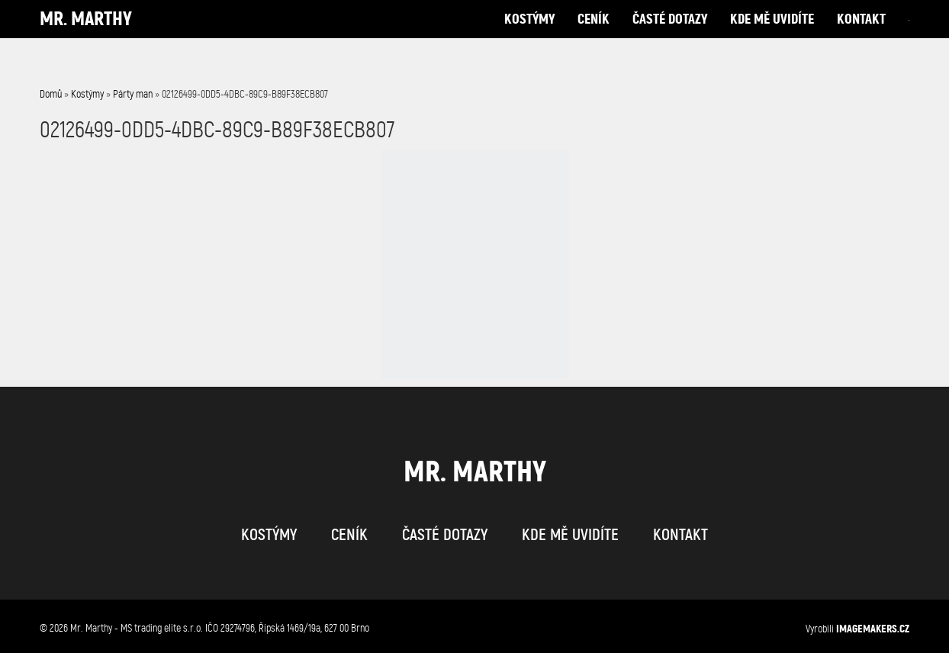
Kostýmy (87, 94)
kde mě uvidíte (772, 34)
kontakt (861, 34)
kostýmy (529, 34)
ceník (593, 34)
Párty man (133, 94)
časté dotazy (669, 34)
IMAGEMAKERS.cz (872, 628)
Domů (51, 94)
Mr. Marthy (86, 34)
